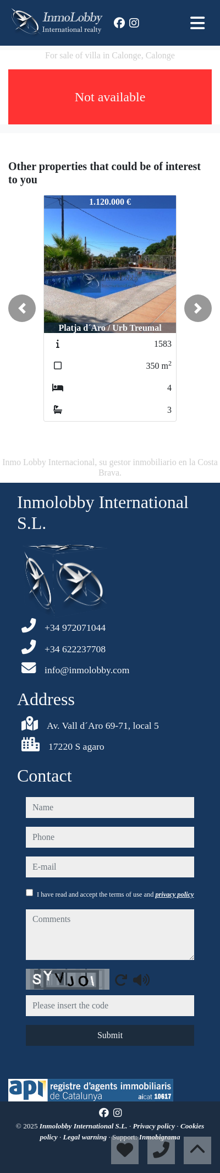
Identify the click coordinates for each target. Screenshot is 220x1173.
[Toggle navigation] (197, 23)
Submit (110, 1035)
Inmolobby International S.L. (84, 1126)
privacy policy (174, 894)
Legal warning (86, 1137)
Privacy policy (155, 1126)
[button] (22, 308)
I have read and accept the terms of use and (115, 894)
